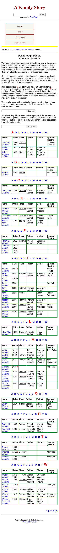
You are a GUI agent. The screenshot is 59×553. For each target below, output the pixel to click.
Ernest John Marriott (5, 222)
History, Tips (20, 43)
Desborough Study (19, 49)
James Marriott (5, 270)
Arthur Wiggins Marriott (5, 154)
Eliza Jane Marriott (6, 217)
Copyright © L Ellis (29, 522)
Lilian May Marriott (6, 333)
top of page (51, 510)
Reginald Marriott (6, 425)
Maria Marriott (5, 351)
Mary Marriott (5, 361)
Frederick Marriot (6, 247)
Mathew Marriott (5, 368)
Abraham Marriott (6, 143)
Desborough (20, 37)
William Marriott (5, 481)
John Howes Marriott (5, 295)
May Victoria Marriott (5, 378)
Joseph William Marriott (5, 314)
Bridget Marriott (5, 173)
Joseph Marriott (5, 301)
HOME (20, 26)
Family (19, 32)
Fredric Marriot (5, 251)
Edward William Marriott (5, 211)
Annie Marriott (5, 148)
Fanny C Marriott (5, 242)
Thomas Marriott (5, 453)
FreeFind (33, 17)
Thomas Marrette (5, 448)
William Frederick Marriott (6, 501)
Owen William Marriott (5, 406)
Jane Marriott (5, 274)
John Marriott (5, 279)
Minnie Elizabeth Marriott (6, 385)
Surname (31, 49)
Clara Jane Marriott (7, 191)
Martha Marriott (5, 356)
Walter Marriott (5, 476)
